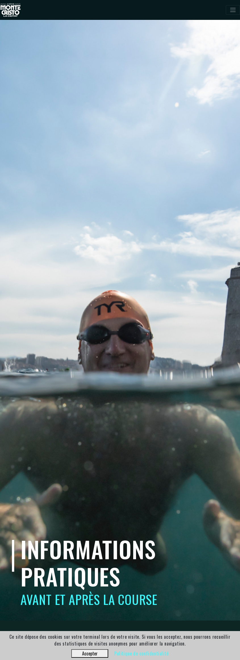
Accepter (90, 653)
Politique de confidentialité (141, 653)
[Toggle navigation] (233, 10)
